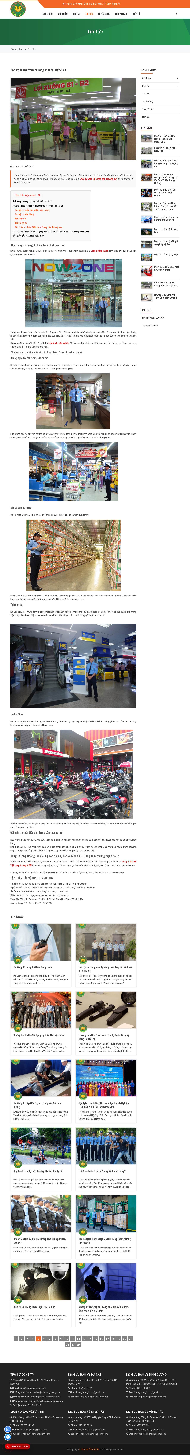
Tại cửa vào (20, 218)
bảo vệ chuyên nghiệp (58, 343)
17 (107, 1339)
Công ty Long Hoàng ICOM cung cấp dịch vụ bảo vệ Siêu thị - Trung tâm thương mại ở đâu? (51, 231)
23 (73, 1344)
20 (124, 1339)
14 (90, 1339)
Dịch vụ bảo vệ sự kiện (166, 254)
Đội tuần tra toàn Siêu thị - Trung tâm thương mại (38, 227)
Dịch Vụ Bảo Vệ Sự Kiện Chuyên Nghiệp (167, 268)
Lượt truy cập (153, 318)
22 (67, 1344)
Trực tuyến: (150, 325)
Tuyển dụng (104, 14)
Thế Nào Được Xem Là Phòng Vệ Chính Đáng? (102, 1171)
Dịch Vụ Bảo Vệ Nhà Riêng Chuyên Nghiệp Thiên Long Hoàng (165, 206)
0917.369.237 (27, 1405)
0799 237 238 (81, 1425)
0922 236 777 (81, 1388)
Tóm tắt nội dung (27, 195)
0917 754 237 (23, 1425)
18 (113, 1339)
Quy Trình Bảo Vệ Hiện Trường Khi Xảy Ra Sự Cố (37, 1171)
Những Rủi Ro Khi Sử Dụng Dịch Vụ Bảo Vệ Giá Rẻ (38, 1035)
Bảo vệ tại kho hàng (24, 214)
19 (119, 1339)
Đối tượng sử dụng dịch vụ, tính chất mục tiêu (32, 201)
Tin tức (89, 14)
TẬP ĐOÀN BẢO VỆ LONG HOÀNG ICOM (29, 235)
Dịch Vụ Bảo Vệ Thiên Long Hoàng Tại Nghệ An (166, 163)
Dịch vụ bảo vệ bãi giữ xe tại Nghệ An (166, 243)
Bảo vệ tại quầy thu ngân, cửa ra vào (32, 209)
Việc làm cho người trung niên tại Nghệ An (166, 284)
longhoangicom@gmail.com (88, 1392)
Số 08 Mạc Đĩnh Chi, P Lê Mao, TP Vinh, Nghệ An (92, 4)
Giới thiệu (160, 78)
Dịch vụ (160, 86)
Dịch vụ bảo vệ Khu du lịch (166, 231)
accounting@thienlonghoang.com (38, 1401)
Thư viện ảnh (121, 14)
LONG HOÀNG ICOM (89, 1449)
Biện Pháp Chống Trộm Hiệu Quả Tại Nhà (34, 1307)
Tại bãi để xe (21, 222)
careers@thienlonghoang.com (36, 1396)
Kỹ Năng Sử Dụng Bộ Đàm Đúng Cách (32, 967)
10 (66, 1339)
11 (72, 1339)
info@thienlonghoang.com (29, 1388)
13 (84, 1339)
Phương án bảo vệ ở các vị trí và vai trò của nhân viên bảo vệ (38, 205)
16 (101, 1339)
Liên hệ (136, 14)
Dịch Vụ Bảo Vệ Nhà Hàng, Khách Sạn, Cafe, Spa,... (165, 139)
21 (130, 1339)
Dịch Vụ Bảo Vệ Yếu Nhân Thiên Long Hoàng (164, 192)
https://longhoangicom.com (89, 1396)
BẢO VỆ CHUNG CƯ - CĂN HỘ (165, 150)
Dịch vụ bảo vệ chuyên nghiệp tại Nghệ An (166, 218)
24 (79, 1344)
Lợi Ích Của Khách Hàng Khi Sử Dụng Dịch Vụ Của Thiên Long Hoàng (166, 179)
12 (78, 1339)
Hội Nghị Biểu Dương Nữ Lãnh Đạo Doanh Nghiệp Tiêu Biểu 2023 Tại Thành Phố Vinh (104, 1105)
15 (95, 1339)
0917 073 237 (139, 1388)
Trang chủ (47, 14)
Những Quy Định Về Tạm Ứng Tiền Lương (165, 296)
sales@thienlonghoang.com (37, 1392)
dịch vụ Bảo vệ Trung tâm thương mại (98, 179)
